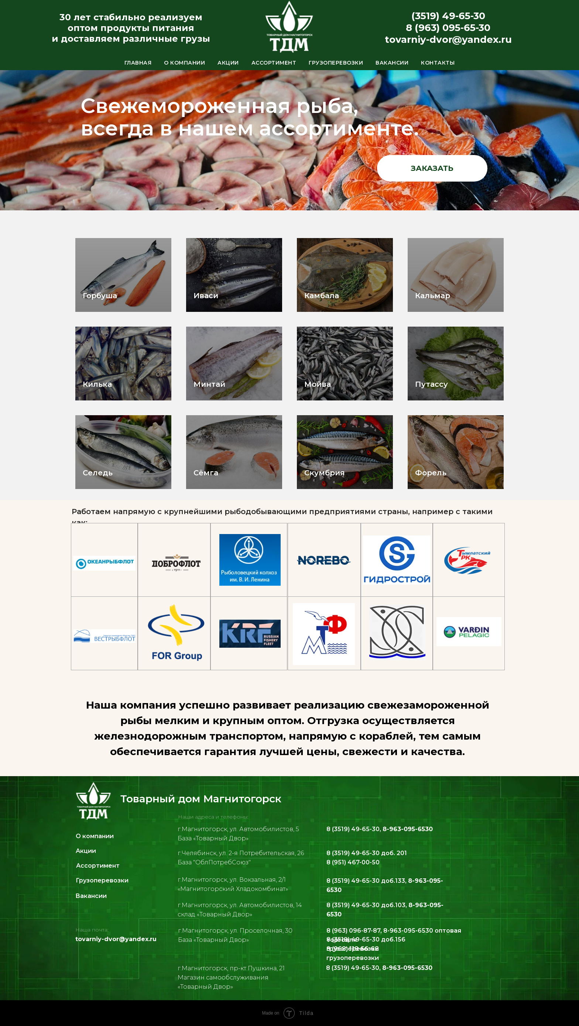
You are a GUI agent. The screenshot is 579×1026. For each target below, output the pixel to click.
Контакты (438, 62)
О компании (184, 62)
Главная (138, 62)
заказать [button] (432, 168)
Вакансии (392, 62)
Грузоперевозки (336, 62)
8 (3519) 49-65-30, (379, 829)
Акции (228, 62)
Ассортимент (274, 62)
